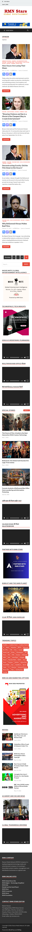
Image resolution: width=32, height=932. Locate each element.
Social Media (6, 664)
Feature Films (10, 62)
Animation (13, 647)
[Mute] (25, 357)
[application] (16, 351)
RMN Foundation (7, 895)
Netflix (19, 659)
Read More (5, 90)
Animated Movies (6, 61)
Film (9, 654)
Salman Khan (23, 662)
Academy (5, 645)
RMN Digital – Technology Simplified (13, 883)
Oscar (24, 659)
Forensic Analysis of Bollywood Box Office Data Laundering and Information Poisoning (15, 490)
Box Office (5, 650)
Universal (13, 667)
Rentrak (17, 662)
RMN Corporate (7, 891)
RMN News (5, 893)
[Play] (4, 357)
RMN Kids (5, 885)
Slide (26, 111)
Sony (12, 664)
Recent (4, 221)
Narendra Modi (12, 659)
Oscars (4, 662)
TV (9, 667)
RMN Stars (14, 70)
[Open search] (27, 30)
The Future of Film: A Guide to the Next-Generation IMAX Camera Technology (15, 434)
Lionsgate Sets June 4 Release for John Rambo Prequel (21, 776)
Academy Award (13, 645)
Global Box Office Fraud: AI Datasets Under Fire (21, 745)
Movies (8, 63)
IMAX (4, 657)
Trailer (4, 667)
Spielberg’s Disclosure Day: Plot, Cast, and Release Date (21, 735)
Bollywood (25, 647)
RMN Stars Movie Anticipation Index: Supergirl (20, 755)
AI (3, 647)
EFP (26, 652)
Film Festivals (18, 62)
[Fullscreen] (28, 357)
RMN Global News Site (9, 881)
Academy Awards (23, 645)
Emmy (4, 654)
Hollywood (24, 654)
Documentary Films (22, 61)
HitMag (19, 930)
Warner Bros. (6, 669)
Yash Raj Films (19, 669)
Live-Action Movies (25, 162)
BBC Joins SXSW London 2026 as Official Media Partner (21, 786)
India (9, 657)
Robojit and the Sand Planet (10, 887)
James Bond (15, 657)
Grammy (18, 654)
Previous (7, 257)
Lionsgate (22, 657)
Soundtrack (18, 664)
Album (7, 647)
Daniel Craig (6, 652)
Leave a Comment (23, 70)
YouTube (5, 672)
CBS (11, 650)
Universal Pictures (22, 667)
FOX (13, 654)
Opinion (13, 63)
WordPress (12, 930)
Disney (13, 652)
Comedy (21, 650)
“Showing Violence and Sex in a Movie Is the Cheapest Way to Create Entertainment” (14, 116)
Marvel (5, 659)
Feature (4, 62)
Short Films (19, 63)
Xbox (12, 669)
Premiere (10, 662)
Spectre (24, 664)
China (15, 650)
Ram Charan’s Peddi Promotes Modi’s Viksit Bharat (21, 765)
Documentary (19, 652)
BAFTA (19, 647)
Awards (14, 61)
